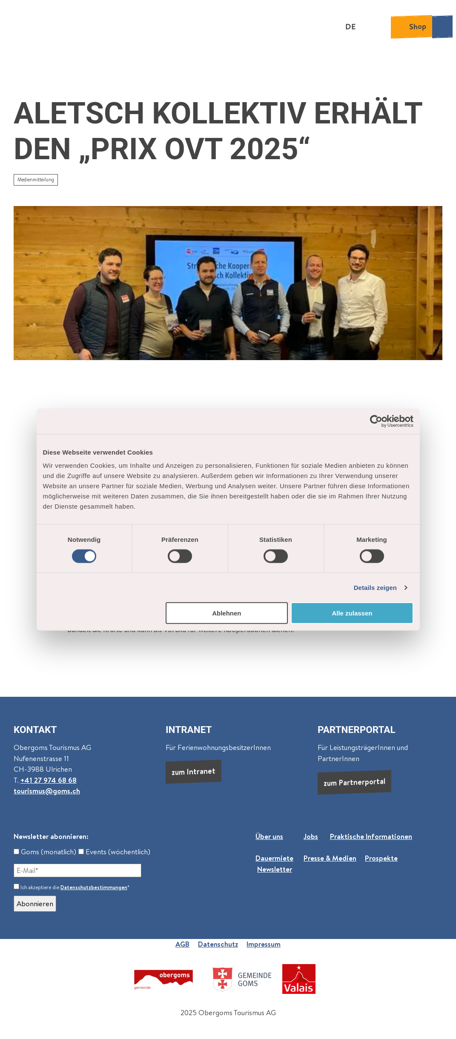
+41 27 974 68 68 (48, 780)
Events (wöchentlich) (114, 852)
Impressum (264, 944)
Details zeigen (375, 587)
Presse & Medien (330, 858)
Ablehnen (226, 613)
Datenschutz (218, 944)
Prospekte (381, 858)
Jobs (311, 836)
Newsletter (274, 869)
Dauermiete (274, 858)
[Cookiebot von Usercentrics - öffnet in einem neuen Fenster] (376, 421)
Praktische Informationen (371, 836)
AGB (182, 944)
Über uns (269, 836)
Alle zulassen (352, 613)
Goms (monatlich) (45, 852)
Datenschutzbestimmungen (93, 887)
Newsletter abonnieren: (51, 836)
